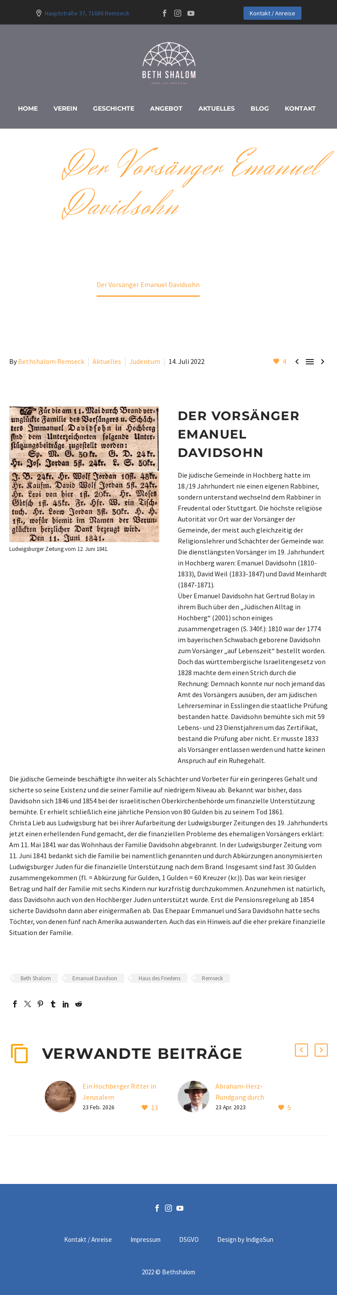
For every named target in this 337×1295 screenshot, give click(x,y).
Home (28, 108)
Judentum (144, 361)
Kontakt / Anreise (272, 13)
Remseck (212, 978)
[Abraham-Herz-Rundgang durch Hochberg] (196, 1097)
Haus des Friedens (159, 978)
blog (260, 108)
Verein (65, 108)
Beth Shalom (36, 978)
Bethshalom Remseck (51, 361)
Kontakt (300, 108)
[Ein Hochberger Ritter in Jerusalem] (63, 1097)
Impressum (145, 1240)
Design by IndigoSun (245, 1240)
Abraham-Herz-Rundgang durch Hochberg (239, 1097)
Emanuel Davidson (94, 978)
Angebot (166, 108)
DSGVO (189, 1240)
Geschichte (113, 108)
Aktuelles (216, 108)
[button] (301, 1050)
